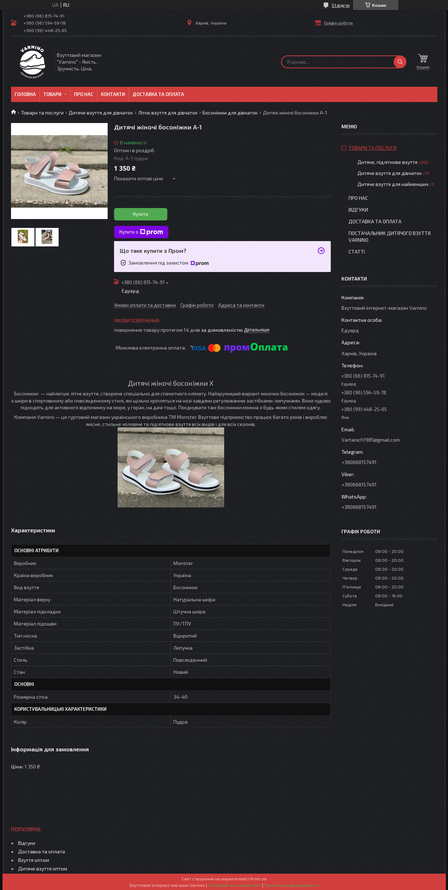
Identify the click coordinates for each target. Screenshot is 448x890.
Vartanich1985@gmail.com (370, 440)
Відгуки (358, 210)
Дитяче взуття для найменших (392, 184)
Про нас (83, 94)
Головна (25, 94)
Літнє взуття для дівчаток (168, 113)
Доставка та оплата (158, 94)
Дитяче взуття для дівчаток (101, 113)
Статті (357, 252)
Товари (52, 94)
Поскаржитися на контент (234, 885)
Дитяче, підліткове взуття (387, 162)
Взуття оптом (33, 860)
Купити (140, 214)
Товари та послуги (42, 113)
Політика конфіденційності (291, 885)
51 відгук (341, 4)
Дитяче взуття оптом (42, 868)
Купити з (141, 232)
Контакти (113, 94)
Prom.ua (258, 878)
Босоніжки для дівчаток (230, 113)
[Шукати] (400, 61)
